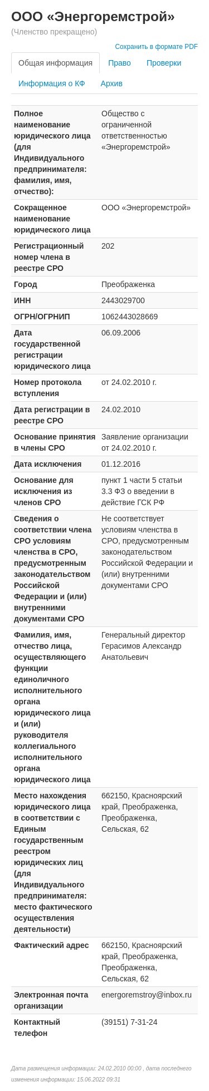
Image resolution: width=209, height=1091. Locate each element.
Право (119, 62)
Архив (112, 83)
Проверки (164, 62)
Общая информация (55, 62)
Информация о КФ (51, 83)
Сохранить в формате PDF (156, 47)
